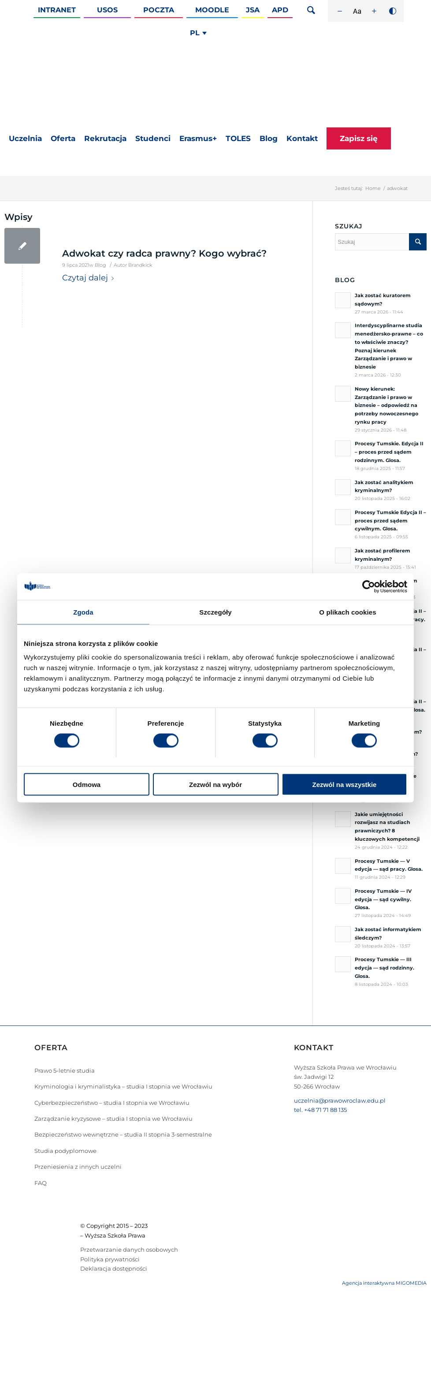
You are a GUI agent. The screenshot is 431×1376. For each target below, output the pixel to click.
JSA (253, 10)
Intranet (57, 10)
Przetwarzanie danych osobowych (129, 1249)
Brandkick (140, 265)
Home (373, 188)
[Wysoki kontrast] (392, 11)
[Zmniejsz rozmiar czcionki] (339, 11)
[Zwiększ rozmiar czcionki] (374, 11)
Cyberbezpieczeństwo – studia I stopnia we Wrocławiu (111, 1102)
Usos (107, 10)
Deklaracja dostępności (113, 1268)
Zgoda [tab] (83, 611)
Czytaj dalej (89, 278)
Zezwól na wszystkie (344, 784)
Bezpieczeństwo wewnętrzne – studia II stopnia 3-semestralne (123, 1134)
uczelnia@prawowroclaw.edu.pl (340, 1100)
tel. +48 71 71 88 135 (320, 1109)
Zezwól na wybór (215, 784)
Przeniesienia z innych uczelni (78, 1166)
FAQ (40, 1182)
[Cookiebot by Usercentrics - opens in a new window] (368, 586)
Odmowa (86, 784)
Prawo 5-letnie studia (64, 1070)
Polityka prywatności (110, 1259)
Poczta (158, 10)
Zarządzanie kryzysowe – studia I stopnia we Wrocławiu (113, 1118)
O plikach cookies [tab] (347, 611)
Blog (100, 265)
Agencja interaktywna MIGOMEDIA (384, 1283)
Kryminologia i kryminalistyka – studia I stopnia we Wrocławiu (123, 1086)
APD (280, 10)
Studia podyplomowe (65, 1150)
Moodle (212, 10)
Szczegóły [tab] (215, 611)
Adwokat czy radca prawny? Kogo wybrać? (164, 253)
